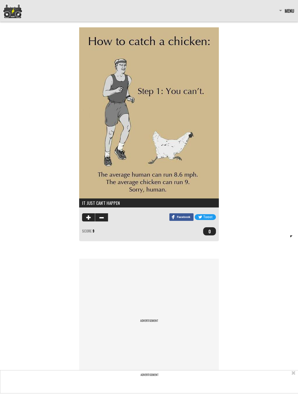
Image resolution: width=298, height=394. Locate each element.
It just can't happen (101, 203)
